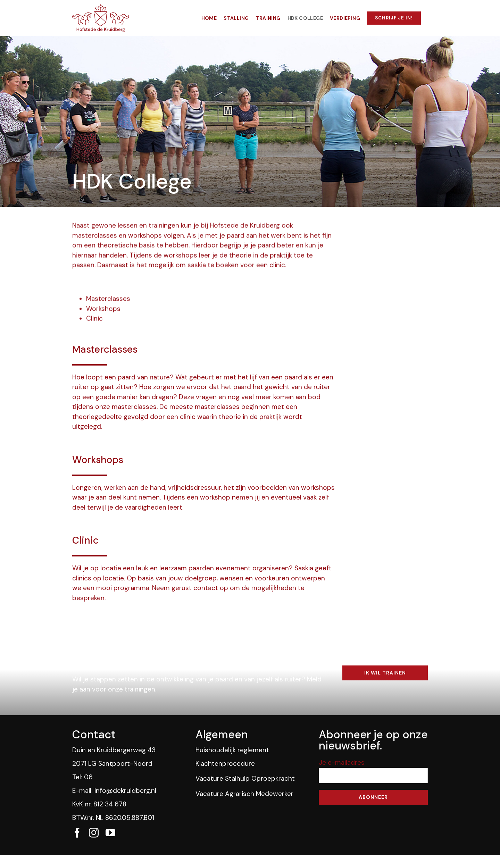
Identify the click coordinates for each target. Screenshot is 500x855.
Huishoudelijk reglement (232, 750)
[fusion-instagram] (94, 833)
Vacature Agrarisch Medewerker (244, 793)
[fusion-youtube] (110, 833)
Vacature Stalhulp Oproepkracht (245, 778)
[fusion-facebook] (77, 833)
